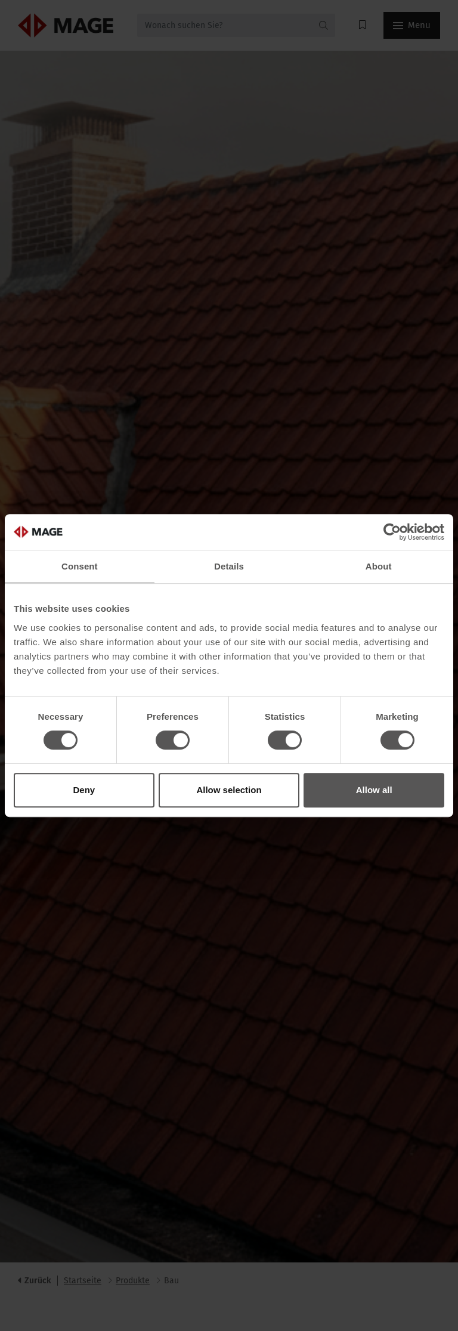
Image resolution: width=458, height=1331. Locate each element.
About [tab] (379, 566)
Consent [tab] (79, 566)
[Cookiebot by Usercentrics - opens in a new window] (392, 532)
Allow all (374, 790)
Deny (84, 790)
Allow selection (228, 790)
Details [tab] (229, 566)
